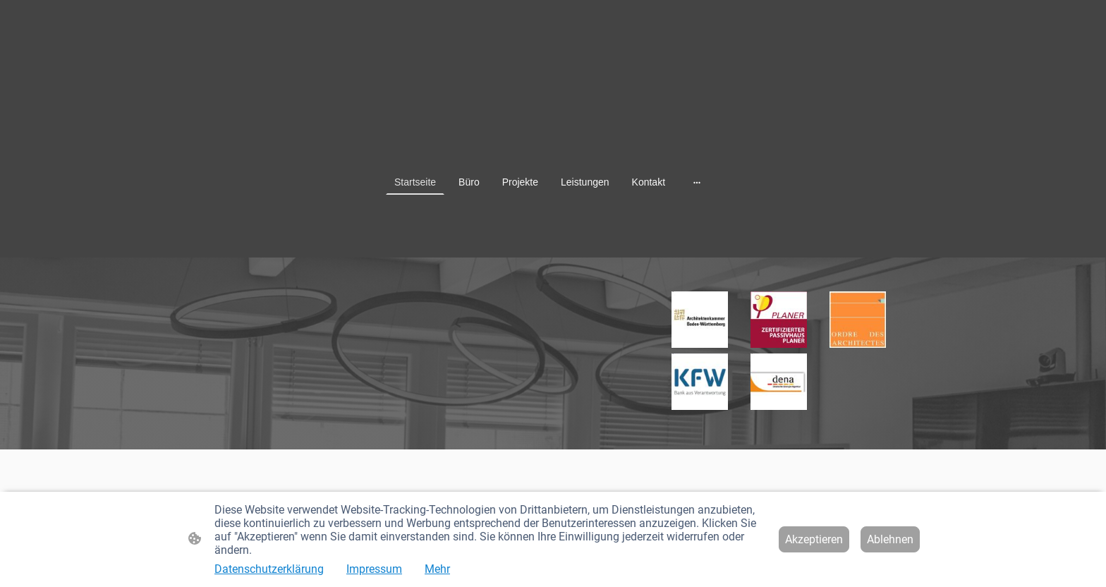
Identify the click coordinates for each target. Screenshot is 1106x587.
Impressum (374, 569)
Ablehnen (890, 539)
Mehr (437, 569)
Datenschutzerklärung (269, 569)
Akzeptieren (814, 539)
